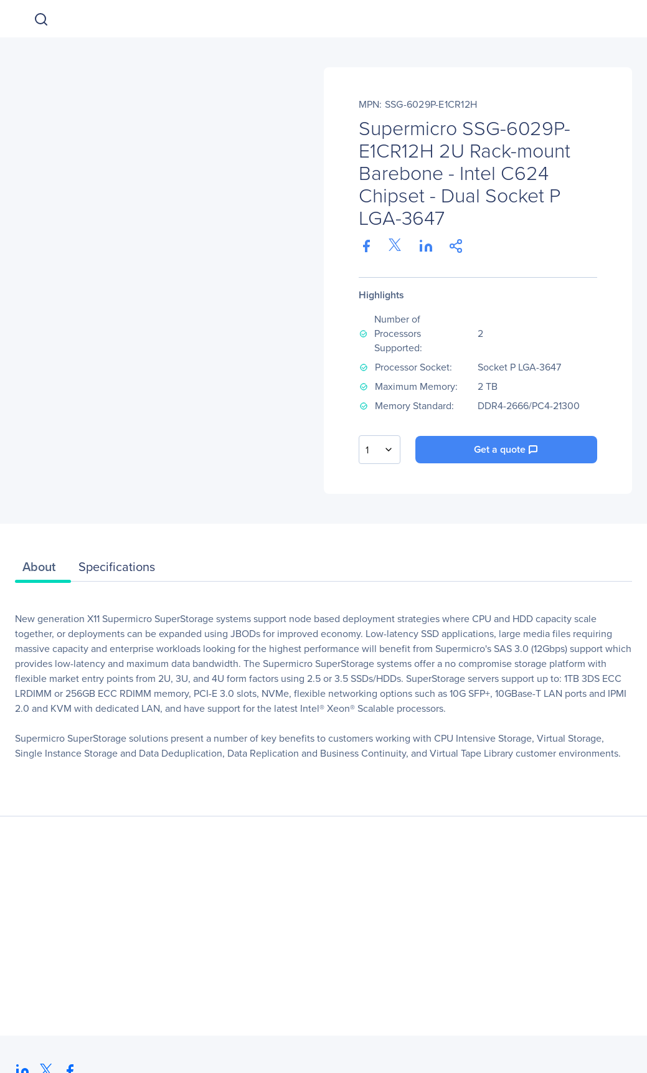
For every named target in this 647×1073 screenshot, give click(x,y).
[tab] (43, 570)
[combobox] (379, 449)
